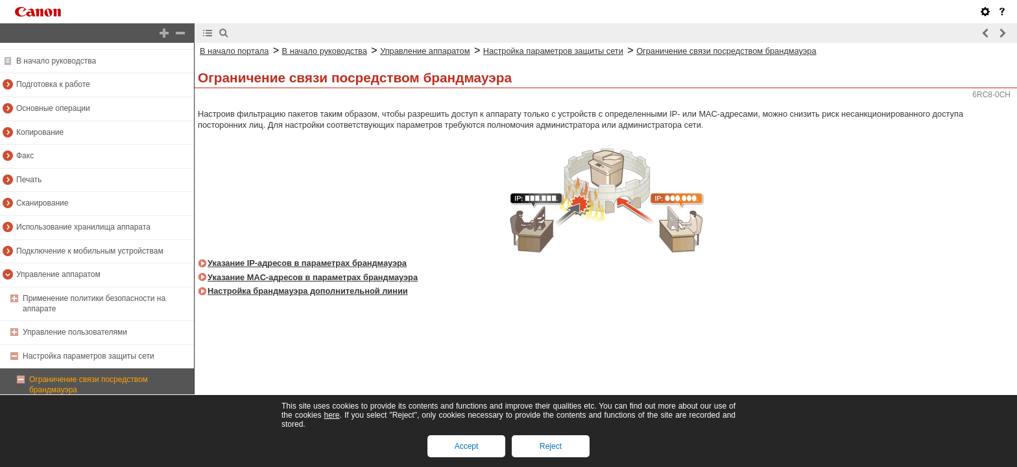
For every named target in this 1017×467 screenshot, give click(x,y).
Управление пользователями (75, 332)
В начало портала (234, 51)
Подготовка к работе (53, 84)
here (331, 415)
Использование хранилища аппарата (83, 227)
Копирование (40, 132)
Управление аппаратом (58, 274)
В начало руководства (56, 61)
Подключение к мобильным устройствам (89, 251)
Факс (25, 155)
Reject (551, 446)
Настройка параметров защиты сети (88, 356)
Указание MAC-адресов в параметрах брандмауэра (313, 277)
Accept (467, 446)
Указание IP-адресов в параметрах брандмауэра (307, 263)
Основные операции (53, 108)
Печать (29, 179)
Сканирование (42, 203)
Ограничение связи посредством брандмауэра (726, 51)
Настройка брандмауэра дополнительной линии (308, 291)
